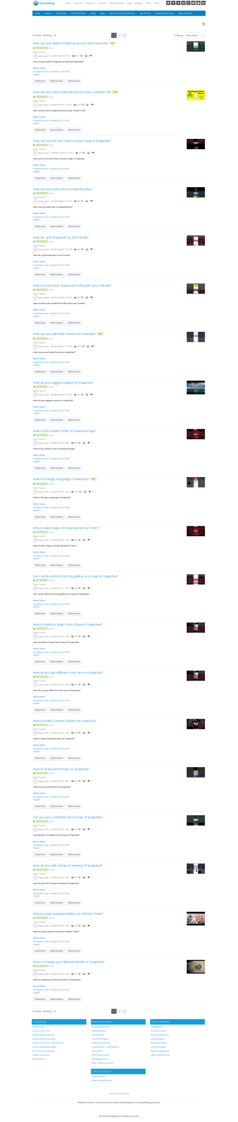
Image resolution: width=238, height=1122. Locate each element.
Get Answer (61, 13)
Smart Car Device (159, 1030)
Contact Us (90, 3)
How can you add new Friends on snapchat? (64, 334)
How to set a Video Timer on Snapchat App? (64, 431)
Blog (102, 13)
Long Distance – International (105, 1047)
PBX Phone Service (100, 1055)
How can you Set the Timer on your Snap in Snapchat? (72, 141)
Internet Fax (97, 1051)
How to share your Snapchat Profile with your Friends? (72, 285)
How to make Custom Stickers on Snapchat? (64, 721)
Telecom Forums (116, 3)
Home (68, 3)
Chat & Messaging (100, 1038)
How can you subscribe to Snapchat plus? (63, 189)
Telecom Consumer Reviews (122, 13)
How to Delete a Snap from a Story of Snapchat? (67, 624)
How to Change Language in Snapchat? (61, 479)
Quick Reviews (98, 1076)
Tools (156, 3)
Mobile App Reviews (164, 13)
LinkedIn (183, 3)
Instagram (193, 3)
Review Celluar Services (43, 1034)
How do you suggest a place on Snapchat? (63, 383)
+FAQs (93, 13)
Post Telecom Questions (43, 1051)
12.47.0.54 (64, 217)
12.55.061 (64, 168)
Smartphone (156, 1026)
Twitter (168, 3)
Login (129, 3)
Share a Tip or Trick (41, 1030)
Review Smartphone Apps (44, 1047)
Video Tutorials (185, 13)
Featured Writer (78, 13)
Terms (112, 1093)
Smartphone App (41, 71)
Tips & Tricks (145, 13)
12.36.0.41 (64, 604)
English (36, 74)
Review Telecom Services (44, 1038)
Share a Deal (38, 1026)
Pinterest (188, 3)
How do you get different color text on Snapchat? (68, 672)
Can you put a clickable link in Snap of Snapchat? (67, 817)
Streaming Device (159, 1042)
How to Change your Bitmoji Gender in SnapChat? (68, 962)
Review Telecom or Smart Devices (47, 1042)
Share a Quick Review (102, 1080)
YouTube (178, 3)
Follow (148, 3)
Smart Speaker (158, 1038)
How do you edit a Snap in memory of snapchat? (67, 865)
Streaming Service (100, 1059)
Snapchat (54, 71)
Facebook (173, 3)
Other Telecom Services (103, 1063)
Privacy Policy (123, 1093)
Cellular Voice (98, 1034)
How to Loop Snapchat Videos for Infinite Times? (68, 914)
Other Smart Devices (160, 1055)
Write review (74, 81)
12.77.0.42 (64, 120)
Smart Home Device (160, 1034)
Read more (40, 81)
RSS (203, 3)
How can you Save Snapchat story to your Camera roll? (72, 92)
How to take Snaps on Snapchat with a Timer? (66, 528)
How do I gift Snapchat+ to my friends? (61, 237)
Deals (37, 13)
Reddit (198, 3)
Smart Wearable (158, 1047)
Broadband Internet (101, 1026)
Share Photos (38, 1059)
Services (102, 3)
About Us (78, 3)
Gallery (48, 13)
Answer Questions (40, 1055)
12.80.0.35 (64, 71)
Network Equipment (160, 1051)
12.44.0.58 (64, 458)
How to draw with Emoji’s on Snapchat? (61, 769)
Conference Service (101, 1042)
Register (139, 3)
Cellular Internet (99, 1030)
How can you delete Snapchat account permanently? (70, 43)
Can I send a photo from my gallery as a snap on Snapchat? (75, 576)
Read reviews (56, 81)
